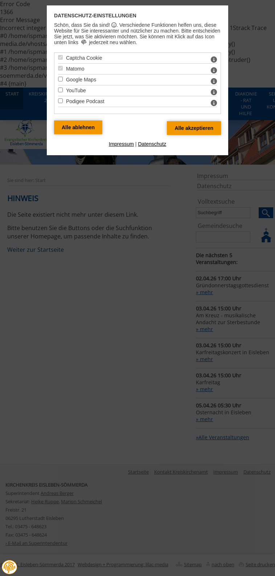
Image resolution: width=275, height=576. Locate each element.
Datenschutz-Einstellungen (95, 15)
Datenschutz (152, 144)
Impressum (121, 144)
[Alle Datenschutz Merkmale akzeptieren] (194, 128)
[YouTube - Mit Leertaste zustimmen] (60, 90)
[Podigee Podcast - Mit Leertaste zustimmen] (60, 100)
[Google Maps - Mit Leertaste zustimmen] (60, 79)
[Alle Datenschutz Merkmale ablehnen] (78, 127)
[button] (9, 567)
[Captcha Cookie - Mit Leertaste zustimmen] (60, 57)
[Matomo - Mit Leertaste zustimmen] (60, 68)
